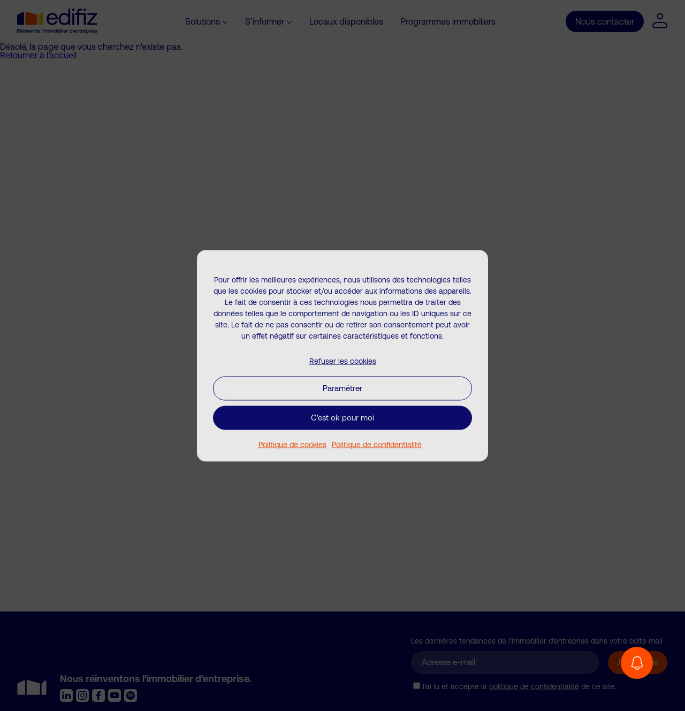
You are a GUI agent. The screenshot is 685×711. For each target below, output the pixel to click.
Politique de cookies (292, 444)
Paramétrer (342, 388)
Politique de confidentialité (377, 444)
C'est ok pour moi (342, 417)
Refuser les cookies (342, 360)
